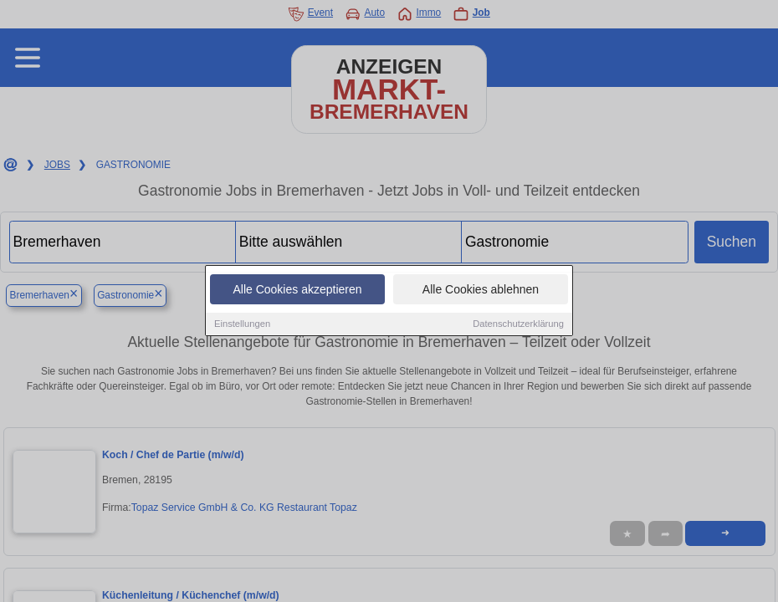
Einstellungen (242, 324)
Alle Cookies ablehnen (480, 290)
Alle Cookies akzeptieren (297, 290)
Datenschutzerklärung (518, 324)
